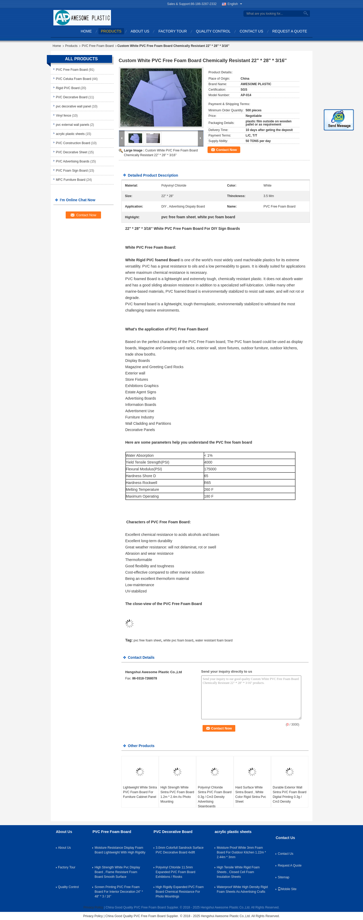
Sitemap (283, 877)
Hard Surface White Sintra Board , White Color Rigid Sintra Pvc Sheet (250, 794)
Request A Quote (289, 31)
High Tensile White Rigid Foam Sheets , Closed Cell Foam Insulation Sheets (238, 872)
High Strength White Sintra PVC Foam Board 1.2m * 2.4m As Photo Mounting (177, 794)
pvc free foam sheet (147, 640)
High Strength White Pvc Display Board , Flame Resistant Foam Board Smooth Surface (117, 872)
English (235, 4)
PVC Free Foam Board (98, 46)
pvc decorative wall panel (73, 106)
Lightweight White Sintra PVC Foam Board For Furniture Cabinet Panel (140, 792)
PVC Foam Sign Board (72, 170)
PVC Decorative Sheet (71, 152)
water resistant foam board (214, 640)
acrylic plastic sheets (70, 134)
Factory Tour (172, 31)
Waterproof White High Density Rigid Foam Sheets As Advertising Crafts (242, 889)
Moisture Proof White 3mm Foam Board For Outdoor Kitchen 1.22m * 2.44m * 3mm (241, 852)
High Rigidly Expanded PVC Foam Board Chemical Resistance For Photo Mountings (180, 891)
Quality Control (213, 31)
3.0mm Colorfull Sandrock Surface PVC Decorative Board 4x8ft (180, 850)
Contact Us (251, 31)
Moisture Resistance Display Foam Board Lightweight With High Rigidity (119, 850)
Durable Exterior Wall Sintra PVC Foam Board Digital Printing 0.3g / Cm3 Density (289, 794)
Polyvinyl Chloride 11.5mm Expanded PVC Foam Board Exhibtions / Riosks (175, 872)
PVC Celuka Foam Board (73, 79)
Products (111, 31)
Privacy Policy (93, 907)
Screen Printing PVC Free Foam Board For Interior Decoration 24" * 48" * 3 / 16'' (118, 891)
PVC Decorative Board (72, 97)
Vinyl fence (63, 115)
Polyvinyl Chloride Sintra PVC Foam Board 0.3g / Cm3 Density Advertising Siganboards (215, 797)
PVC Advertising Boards (73, 161)
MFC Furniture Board (71, 180)
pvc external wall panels (72, 125)
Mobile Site (287, 889)
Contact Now (226, 150)
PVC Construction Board (73, 143)
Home (86, 31)
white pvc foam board (178, 640)
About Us (140, 31)
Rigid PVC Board (68, 88)
